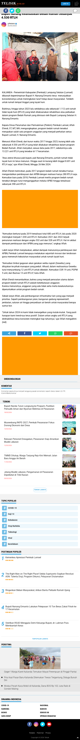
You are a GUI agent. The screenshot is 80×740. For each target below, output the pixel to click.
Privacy (48, 733)
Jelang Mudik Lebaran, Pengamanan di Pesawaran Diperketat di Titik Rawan (28, 473)
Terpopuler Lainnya (40, 639)
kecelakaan (13, 544)
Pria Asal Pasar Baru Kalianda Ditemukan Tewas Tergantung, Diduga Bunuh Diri (40, 679)
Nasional (44, 705)
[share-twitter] (40, 333)
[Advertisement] (40, 209)
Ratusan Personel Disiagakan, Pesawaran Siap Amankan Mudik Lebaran (31, 440)
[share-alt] (9, 333)
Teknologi (12, 532)
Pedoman (40, 733)
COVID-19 (12, 508)
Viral (10, 538)
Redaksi (32, 733)
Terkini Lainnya (40, 490)
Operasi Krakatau (48, 716)
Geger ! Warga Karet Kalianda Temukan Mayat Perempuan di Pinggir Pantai (40, 671)
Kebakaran (12, 520)
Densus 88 (44, 712)
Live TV (65, 4)
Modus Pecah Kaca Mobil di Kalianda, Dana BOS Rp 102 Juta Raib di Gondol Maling (37, 687)
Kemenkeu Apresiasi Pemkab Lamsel (23, 557)
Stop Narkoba (14, 526)
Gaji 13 (11, 514)
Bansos (43, 709)
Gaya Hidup (6, 716)
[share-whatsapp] (55, 333)
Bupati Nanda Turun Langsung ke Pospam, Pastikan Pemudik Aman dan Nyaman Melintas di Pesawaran (29, 407)
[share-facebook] (24, 333)
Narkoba (5, 709)
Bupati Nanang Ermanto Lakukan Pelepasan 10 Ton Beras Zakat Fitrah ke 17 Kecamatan (40, 608)
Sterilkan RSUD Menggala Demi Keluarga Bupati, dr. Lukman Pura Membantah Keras (37, 624)
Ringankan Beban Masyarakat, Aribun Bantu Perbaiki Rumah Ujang (37, 590)
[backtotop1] (78, 737)
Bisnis (4, 712)
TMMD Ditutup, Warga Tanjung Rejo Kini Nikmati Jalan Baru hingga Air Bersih (30, 457)
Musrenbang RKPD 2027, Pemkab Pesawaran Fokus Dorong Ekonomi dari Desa (29, 424)
